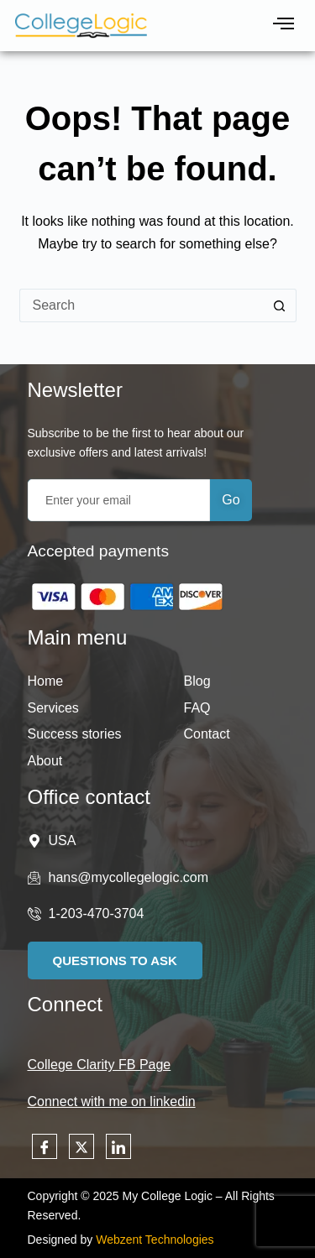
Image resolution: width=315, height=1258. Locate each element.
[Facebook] (44, 1146)
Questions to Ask (115, 960)
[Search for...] (141, 305)
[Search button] (280, 305)
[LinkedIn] (118, 1146)
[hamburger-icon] (283, 26)
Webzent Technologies (154, 1239)
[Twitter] (81, 1146)
